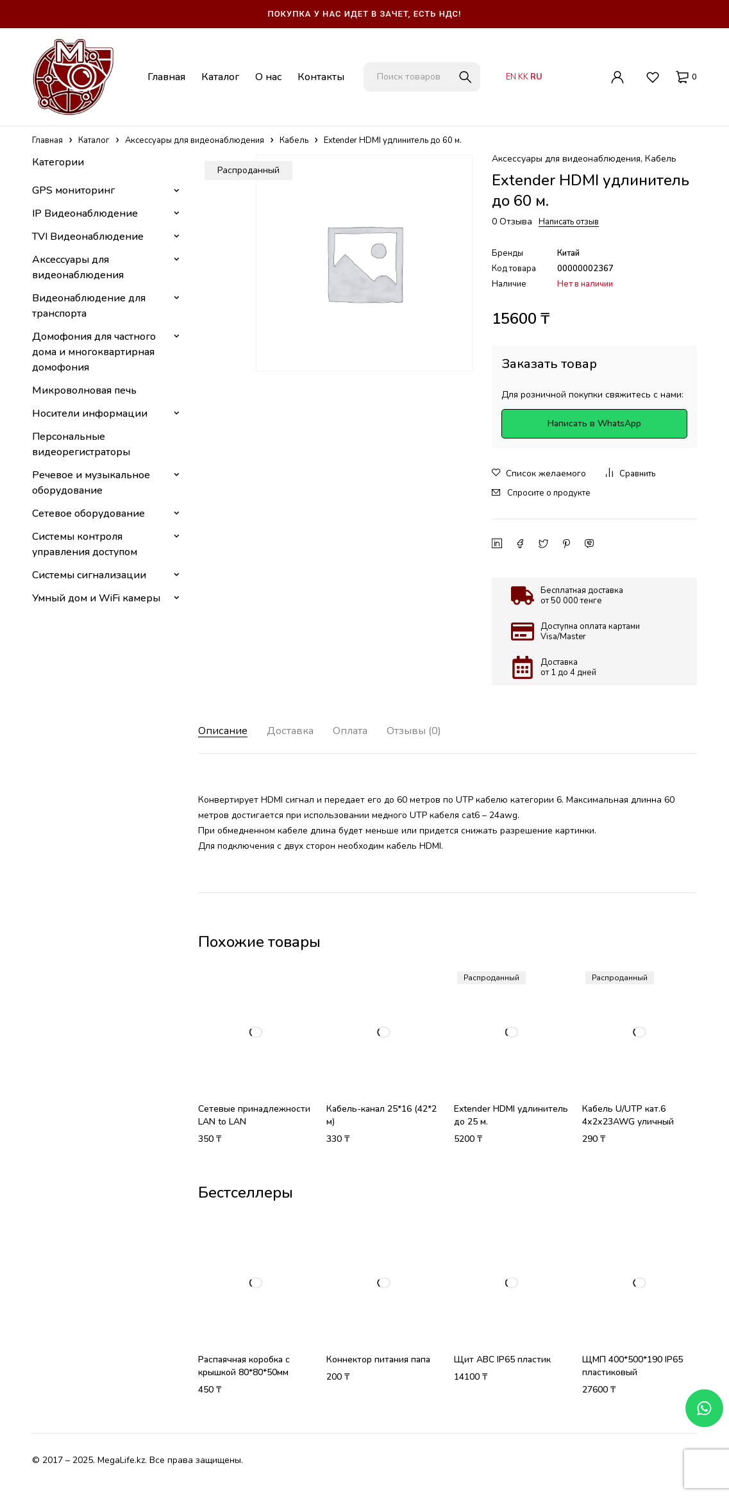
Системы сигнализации (89, 575)
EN (511, 77)
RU (536, 77)
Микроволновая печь (84, 390)
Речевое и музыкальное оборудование (91, 483)
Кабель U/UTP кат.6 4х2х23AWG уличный (628, 1115)
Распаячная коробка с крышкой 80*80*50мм (244, 1365)
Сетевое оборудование (88, 513)
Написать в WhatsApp (594, 423)
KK (523, 77)
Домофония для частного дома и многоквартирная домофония (94, 352)
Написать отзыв (569, 221)
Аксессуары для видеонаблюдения (194, 140)
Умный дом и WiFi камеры (96, 598)
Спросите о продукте (549, 493)
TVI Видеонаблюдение (88, 237)
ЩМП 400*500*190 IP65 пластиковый (632, 1365)
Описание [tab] (225, 731)
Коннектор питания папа (378, 1359)
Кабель (294, 140)
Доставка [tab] (298, 731)
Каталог (94, 140)
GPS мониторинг (73, 190)
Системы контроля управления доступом (84, 544)
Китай (568, 253)
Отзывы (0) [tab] (433, 731)
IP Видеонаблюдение (85, 213)
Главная (47, 140)
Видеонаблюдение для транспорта (89, 306)
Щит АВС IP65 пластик (502, 1359)
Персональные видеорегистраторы (81, 444)
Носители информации (89, 413)
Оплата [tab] (363, 731)
